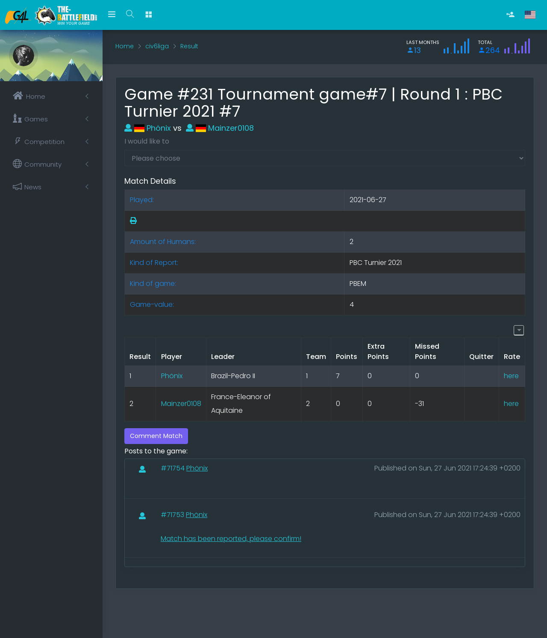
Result (189, 46)
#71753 (173, 515)
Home (124, 46)
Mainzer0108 (220, 128)
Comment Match (156, 436)
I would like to (146, 141)
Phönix (147, 128)
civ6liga (157, 46)
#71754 (173, 468)
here (511, 376)
